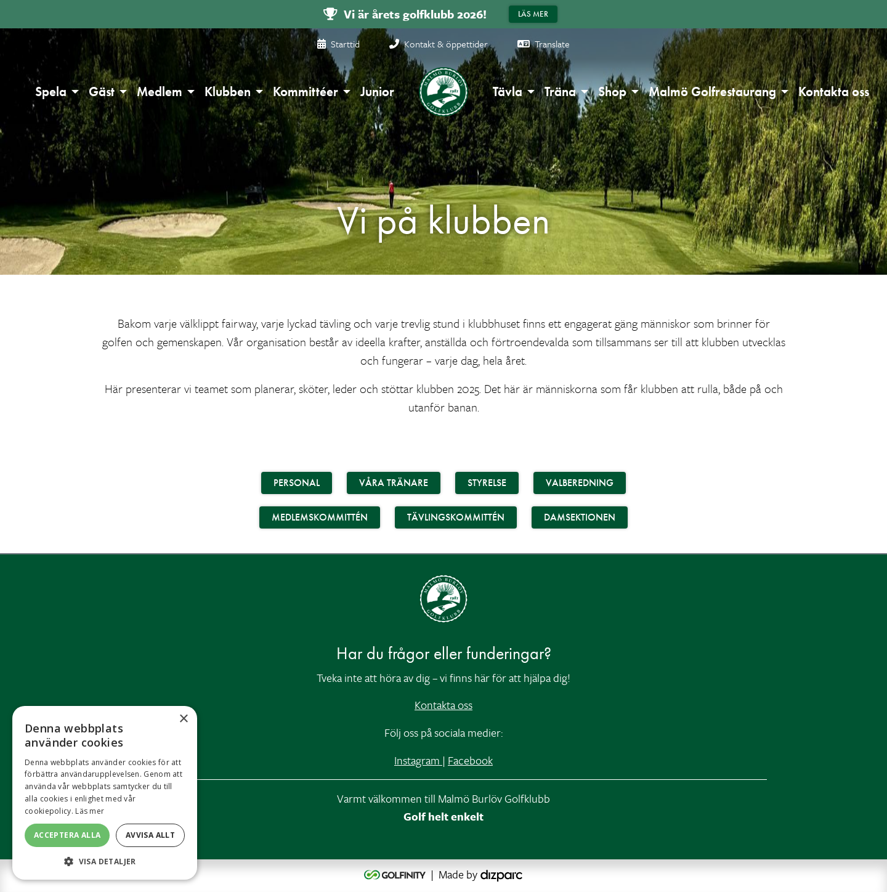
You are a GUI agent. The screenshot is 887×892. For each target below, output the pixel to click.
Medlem (159, 91)
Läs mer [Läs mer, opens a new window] (89, 811)
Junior (377, 91)
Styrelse (487, 482)
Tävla (507, 91)
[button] (105, 861)
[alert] (104, 793)
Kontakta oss (833, 91)
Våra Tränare (393, 482)
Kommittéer (305, 91)
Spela (51, 91)
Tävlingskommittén (455, 517)
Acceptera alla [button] (67, 835)
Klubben (228, 91)
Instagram (418, 760)
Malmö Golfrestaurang (712, 91)
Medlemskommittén (320, 517)
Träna (560, 91)
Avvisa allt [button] (150, 835)
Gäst (102, 91)
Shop (612, 91)
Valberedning (580, 482)
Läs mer (533, 14)
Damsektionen (579, 517)
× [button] (183, 719)
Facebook (470, 760)
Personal (296, 482)
